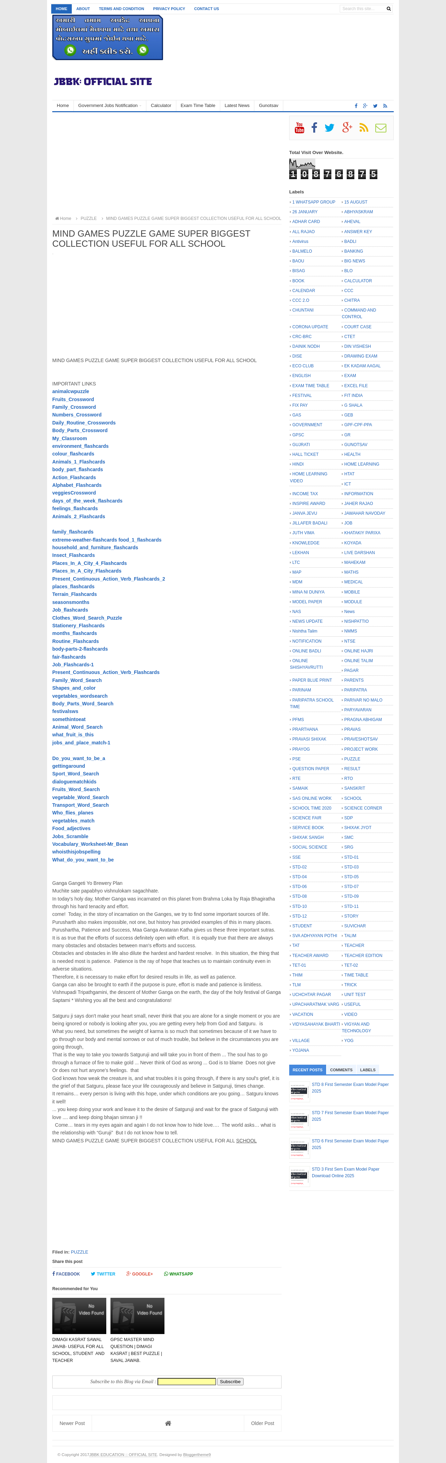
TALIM (350, 935)
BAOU (298, 261)
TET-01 (299, 965)
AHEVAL (352, 221)
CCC (348, 290)
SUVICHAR (355, 926)
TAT (296, 945)
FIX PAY (300, 405)
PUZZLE (79, 1252)
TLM (296, 984)
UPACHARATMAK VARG (315, 1004)
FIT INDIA (353, 395)
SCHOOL (353, 798)
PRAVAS (352, 729)
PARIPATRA (355, 690)
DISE (297, 356)
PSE (296, 759)
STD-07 (351, 886)
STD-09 (351, 896)
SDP (348, 817)
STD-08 (299, 896)
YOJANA (300, 1050)
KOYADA (352, 543)
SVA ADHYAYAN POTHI (314, 935)
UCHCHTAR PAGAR (311, 994)
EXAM (350, 375)
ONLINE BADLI (306, 651)
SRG (348, 847)
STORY (351, 916)
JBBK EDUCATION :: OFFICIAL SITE (123, 1454)
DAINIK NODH (306, 346)
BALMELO (302, 251)
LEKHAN (300, 552)
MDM (297, 582)
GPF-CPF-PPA (358, 424)
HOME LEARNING (361, 464)
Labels (368, 1070)
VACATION (302, 1014)
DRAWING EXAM (360, 356)
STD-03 (351, 867)
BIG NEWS (354, 261)
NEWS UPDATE (307, 621)
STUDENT (302, 926)
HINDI (298, 464)
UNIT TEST (355, 994)
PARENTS (354, 680)
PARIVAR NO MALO (363, 700)
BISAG (298, 270)
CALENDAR (303, 290)
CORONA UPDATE (310, 326)
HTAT (349, 474)
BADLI (350, 241)
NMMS (350, 631)
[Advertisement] (167, 164)
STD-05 (351, 876)
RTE (296, 778)
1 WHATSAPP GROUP (314, 202)
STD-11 (351, 906)
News (349, 611)
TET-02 (351, 965)
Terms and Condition (121, 9)
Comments (341, 1070)
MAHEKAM (355, 562)
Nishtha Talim (304, 631)
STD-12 (299, 916)
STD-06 (299, 886)
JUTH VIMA (303, 532)
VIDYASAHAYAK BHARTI (316, 1024)
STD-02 (299, 867)
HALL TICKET (305, 454)
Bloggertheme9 (197, 1454)
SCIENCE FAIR (306, 817)
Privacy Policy (169, 9)
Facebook (66, 1274)
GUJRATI (301, 444)
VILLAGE (301, 1040)
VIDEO (350, 1014)
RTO (348, 778)
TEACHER (354, 945)
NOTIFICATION (307, 641)
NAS (296, 611)
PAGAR (351, 670)
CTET (349, 336)
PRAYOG (301, 749)
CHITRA (352, 300)
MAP (296, 572)
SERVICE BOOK (308, 827)
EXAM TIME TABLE (310, 385)
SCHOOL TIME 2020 (311, 808)
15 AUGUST (356, 202)
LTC (296, 562)
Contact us (206, 9)
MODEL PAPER (307, 601)
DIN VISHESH (357, 346)
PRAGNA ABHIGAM (363, 719)
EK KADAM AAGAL (362, 365)
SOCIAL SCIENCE (309, 847)
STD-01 (351, 857)
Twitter (103, 1274)
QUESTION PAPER (310, 768)
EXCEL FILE (356, 385)
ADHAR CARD (306, 221)
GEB (348, 415)
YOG (349, 1040)
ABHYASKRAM (358, 211)
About (83, 9)
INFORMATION (358, 493)
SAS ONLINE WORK (312, 798)
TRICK (350, 984)
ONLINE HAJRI (358, 651)
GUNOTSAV (355, 444)
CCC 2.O (300, 300)
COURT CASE (357, 326)
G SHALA (353, 405)
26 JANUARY (304, 211)
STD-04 (299, 876)
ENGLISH (301, 375)
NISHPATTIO (356, 621)
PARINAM (301, 690)
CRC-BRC (302, 336)
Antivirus (300, 241)
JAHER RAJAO (358, 503)
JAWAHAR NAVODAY (364, 513)
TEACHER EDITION (363, 955)
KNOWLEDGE (306, 543)
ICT (347, 484)
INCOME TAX (305, 493)
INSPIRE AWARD (308, 503)
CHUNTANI (303, 310)
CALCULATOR (358, 280)
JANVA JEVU (304, 513)
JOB (348, 523)
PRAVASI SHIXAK (309, 739)
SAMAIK (300, 788)
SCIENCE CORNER (363, 808)
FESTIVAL (302, 395)
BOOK (298, 280)
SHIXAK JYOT (357, 827)
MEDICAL (353, 582)
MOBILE (352, 592)
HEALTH (352, 454)
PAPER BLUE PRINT (312, 680)
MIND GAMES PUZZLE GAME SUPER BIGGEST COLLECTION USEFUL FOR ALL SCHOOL (191, 218)
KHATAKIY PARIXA (362, 532)
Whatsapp (178, 1274)
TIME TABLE (356, 975)
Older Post (262, 1423)
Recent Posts (308, 1070)
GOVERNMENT (307, 424)
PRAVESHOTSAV (361, 739)
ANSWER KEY (358, 231)
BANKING (353, 251)
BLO (348, 270)
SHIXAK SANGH (308, 837)
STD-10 (299, 906)
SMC (349, 837)
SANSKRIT (354, 788)
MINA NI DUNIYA (308, 592)
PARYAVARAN (357, 709)
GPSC (298, 434)
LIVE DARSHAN (359, 552)
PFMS (298, 719)
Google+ (139, 1274)
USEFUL (352, 1004)
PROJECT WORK (361, 749)
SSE (296, 857)
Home (61, 9)
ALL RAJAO (303, 231)
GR (347, 434)
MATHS (351, 572)
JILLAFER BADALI (310, 523)
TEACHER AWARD (310, 955)
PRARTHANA (305, 729)
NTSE (349, 641)
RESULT (352, 768)
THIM (297, 975)
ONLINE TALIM (358, 660)
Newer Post (72, 1423)
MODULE (353, 601)
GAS (296, 415)
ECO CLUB (303, 365)
